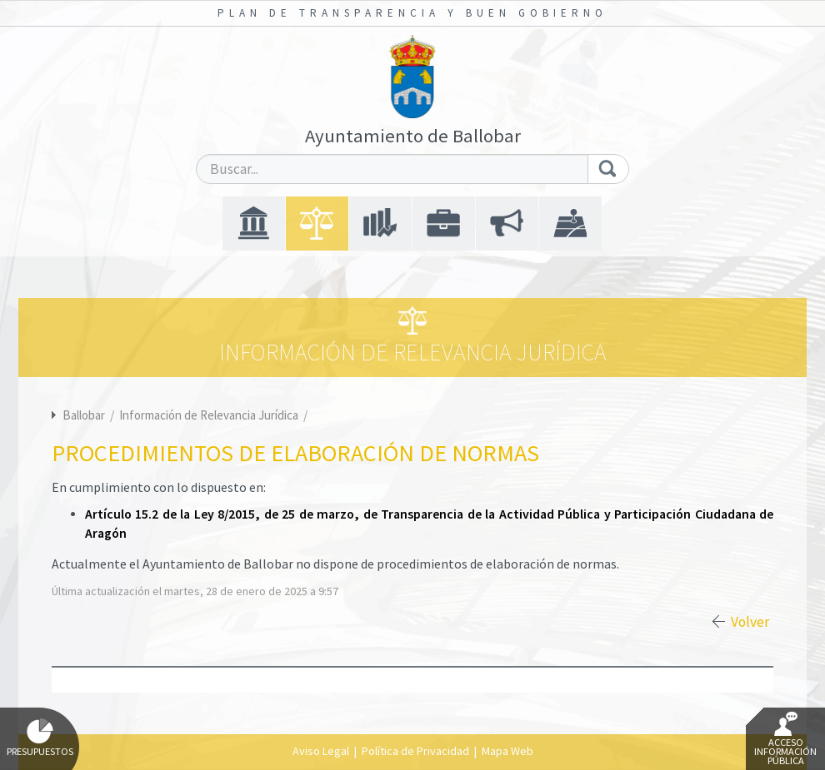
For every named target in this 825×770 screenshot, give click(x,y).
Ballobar (83, 415)
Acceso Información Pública (785, 739)
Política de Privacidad (415, 750)
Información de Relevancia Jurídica (210, 415)
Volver (750, 622)
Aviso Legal (320, 750)
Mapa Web (507, 750)
